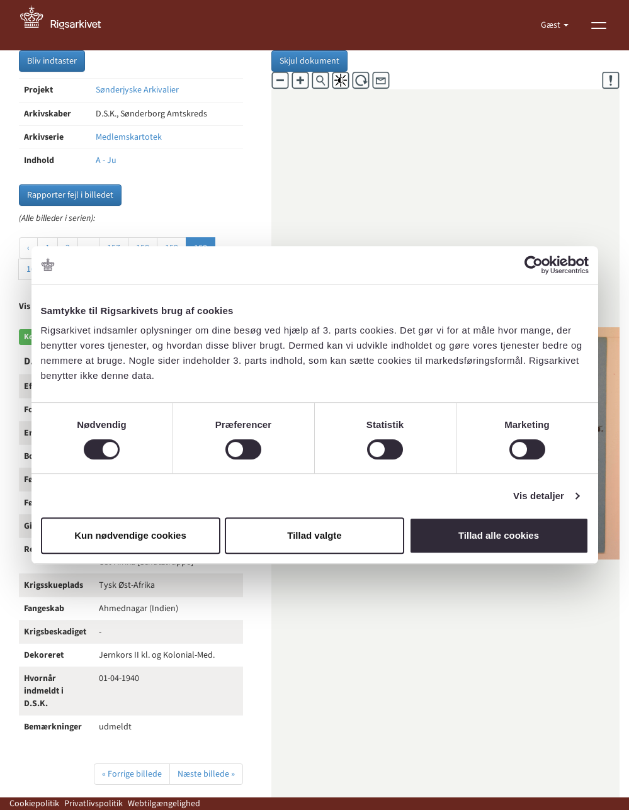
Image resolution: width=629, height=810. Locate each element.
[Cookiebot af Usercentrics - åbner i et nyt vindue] (534, 265)
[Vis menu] (599, 25)
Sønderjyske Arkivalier (137, 90)
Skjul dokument (309, 61)
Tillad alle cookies (498, 535)
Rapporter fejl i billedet (70, 195)
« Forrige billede (132, 774)
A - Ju (106, 160)
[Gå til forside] (67, 25)
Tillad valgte (314, 535)
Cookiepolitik (34, 803)
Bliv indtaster (52, 61)
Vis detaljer (538, 495)
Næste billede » (206, 774)
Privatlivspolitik (93, 803)
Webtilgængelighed (164, 803)
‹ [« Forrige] (28, 248)
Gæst (551, 25)
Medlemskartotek (129, 137)
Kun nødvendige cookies (130, 535)
